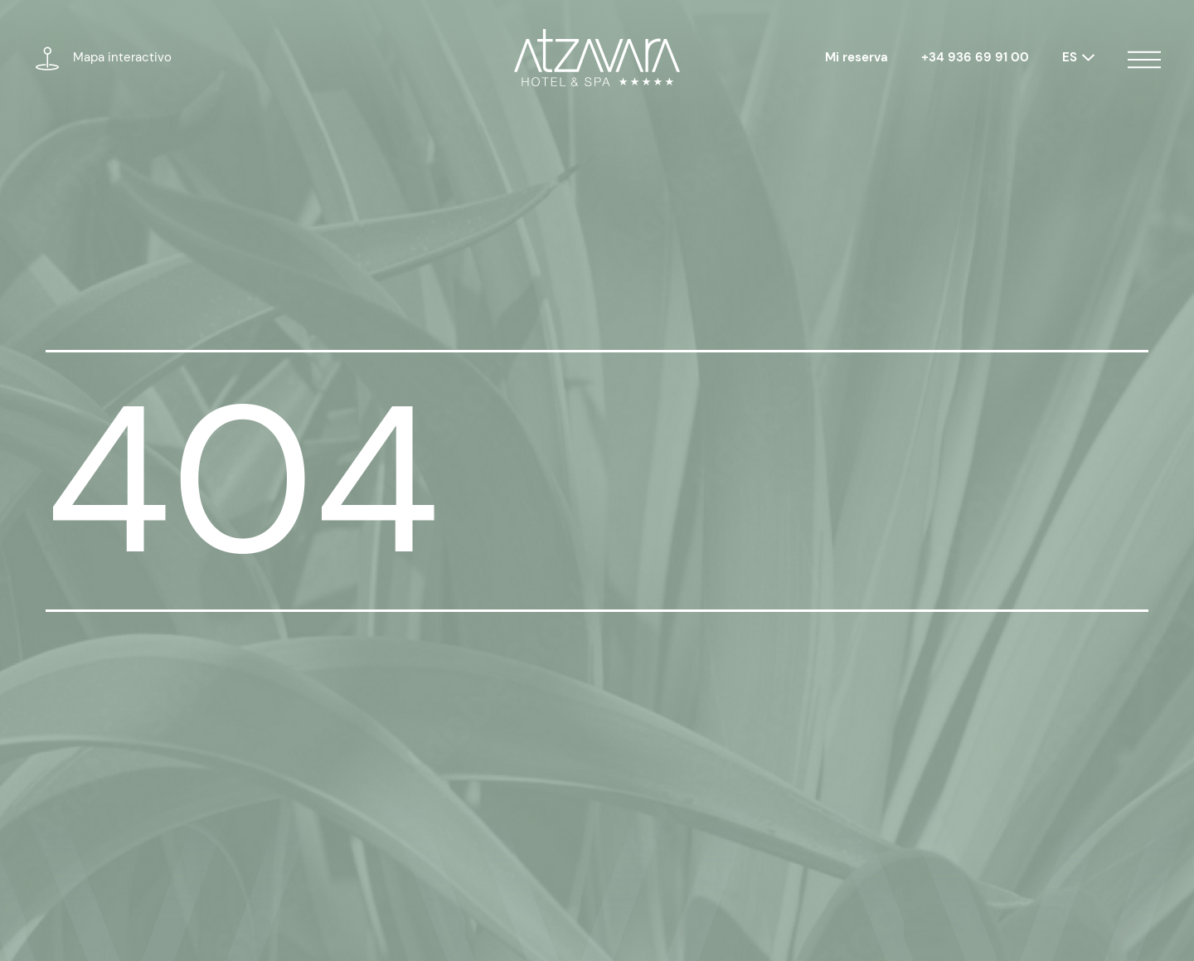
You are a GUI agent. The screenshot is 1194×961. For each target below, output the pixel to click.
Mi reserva (856, 57)
